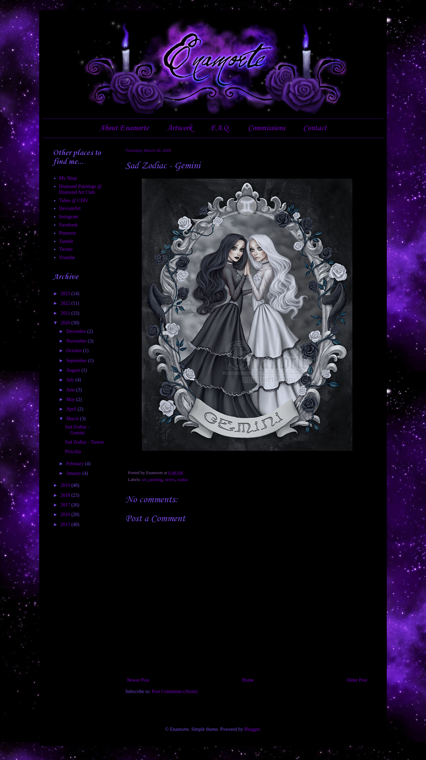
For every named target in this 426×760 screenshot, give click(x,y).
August (73, 370)
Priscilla (73, 451)
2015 (66, 524)
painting (156, 479)
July (70, 379)
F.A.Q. (220, 128)
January (74, 473)
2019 (66, 485)
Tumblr (66, 241)
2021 (66, 313)
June (71, 389)
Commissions (266, 128)
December (76, 331)
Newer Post (138, 680)
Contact (315, 128)
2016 (66, 514)
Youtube (67, 257)
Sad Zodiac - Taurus (84, 442)
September (77, 360)
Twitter (66, 249)
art (144, 479)
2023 (66, 293)
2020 (66, 322)
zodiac (182, 479)
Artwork (179, 128)
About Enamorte (124, 128)
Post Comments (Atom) (175, 691)
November (77, 341)
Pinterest (67, 233)
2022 (66, 303)
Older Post (357, 680)
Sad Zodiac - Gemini (77, 429)
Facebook (68, 224)
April (71, 409)
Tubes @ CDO (73, 200)
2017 (66, 504)
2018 (66, 495)
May (71, 399)
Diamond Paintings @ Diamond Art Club (80, 189)
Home (248, 680)
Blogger (251, 729)
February (75, 463)
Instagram (68, 216)
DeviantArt (70, 208)
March (73, 418)
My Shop (68, 178)
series (170, 479)
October (74, 350)
